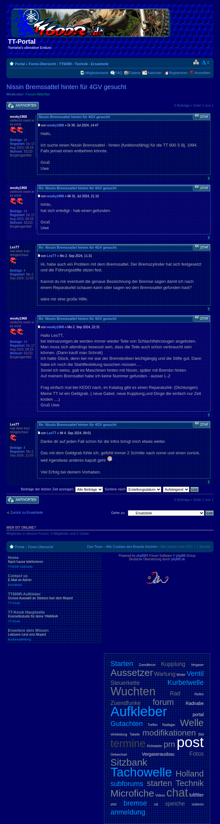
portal (198, 714)
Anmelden (202, 73)
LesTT (51, 256)
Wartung (164, 674)
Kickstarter (154, 746)
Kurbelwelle (185, 682)
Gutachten (127, 724)
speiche (175, 803)
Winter (181, 675)
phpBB (141, 555)
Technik (81, 64)
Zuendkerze (147, 665)
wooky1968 (55, 125)
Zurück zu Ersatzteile (26, 512)
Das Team (95, 546)
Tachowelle (141, 772)
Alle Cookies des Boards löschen (131, 546)
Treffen (153, 725)
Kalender (155, 73)
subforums (127, 784)
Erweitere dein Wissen (54, 634)
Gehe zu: (118, 513)
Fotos (196, 754)
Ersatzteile (99, 64)
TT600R (65, 64)
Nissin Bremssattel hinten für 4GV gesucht (66, 86)
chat (177, 792)
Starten (122, 664)
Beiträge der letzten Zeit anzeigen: (62, 489)
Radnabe (195, 703)
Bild (201, 734)
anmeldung (128, 812)
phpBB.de (178, 559)
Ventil (195, 673)
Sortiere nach (133, 489)
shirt (114, 804)
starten (159, 783)
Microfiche (132, 793)
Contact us (54, 580)
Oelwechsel (119, 754)
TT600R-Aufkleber (54, 598)
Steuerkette (125, 683)
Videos (160, 795)
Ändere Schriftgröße (205, 62)
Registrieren (178, 73)
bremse (135, 803)
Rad (175, 693)
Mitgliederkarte (96, 73)
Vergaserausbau (158, 754)
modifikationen (169, 732)
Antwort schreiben (22, 106)
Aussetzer (132, 672)
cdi (156, 804)
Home (54, 562)
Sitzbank (129, 762)
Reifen (199, 694)
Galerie (135, 73)
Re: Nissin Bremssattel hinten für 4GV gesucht (77, 188)
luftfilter (196, 795)
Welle (192, 722)
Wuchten (133, 691)
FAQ (118, 73)
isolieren (198, 804)
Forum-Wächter (38, 94)
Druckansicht (196, 62)
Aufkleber (139, 711)
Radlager (168, 725)
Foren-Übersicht (42, 64)
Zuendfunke (126, 703)
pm (169, 744)
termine (128, 743)
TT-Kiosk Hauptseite (54, 616)
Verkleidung (119, 734)
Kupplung (173, 664)
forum (163, 702)
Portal (20, 64)
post (190, 742)
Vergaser (197, 665)
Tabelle (135, 734)
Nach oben (208, 178)
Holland (190, 773)
